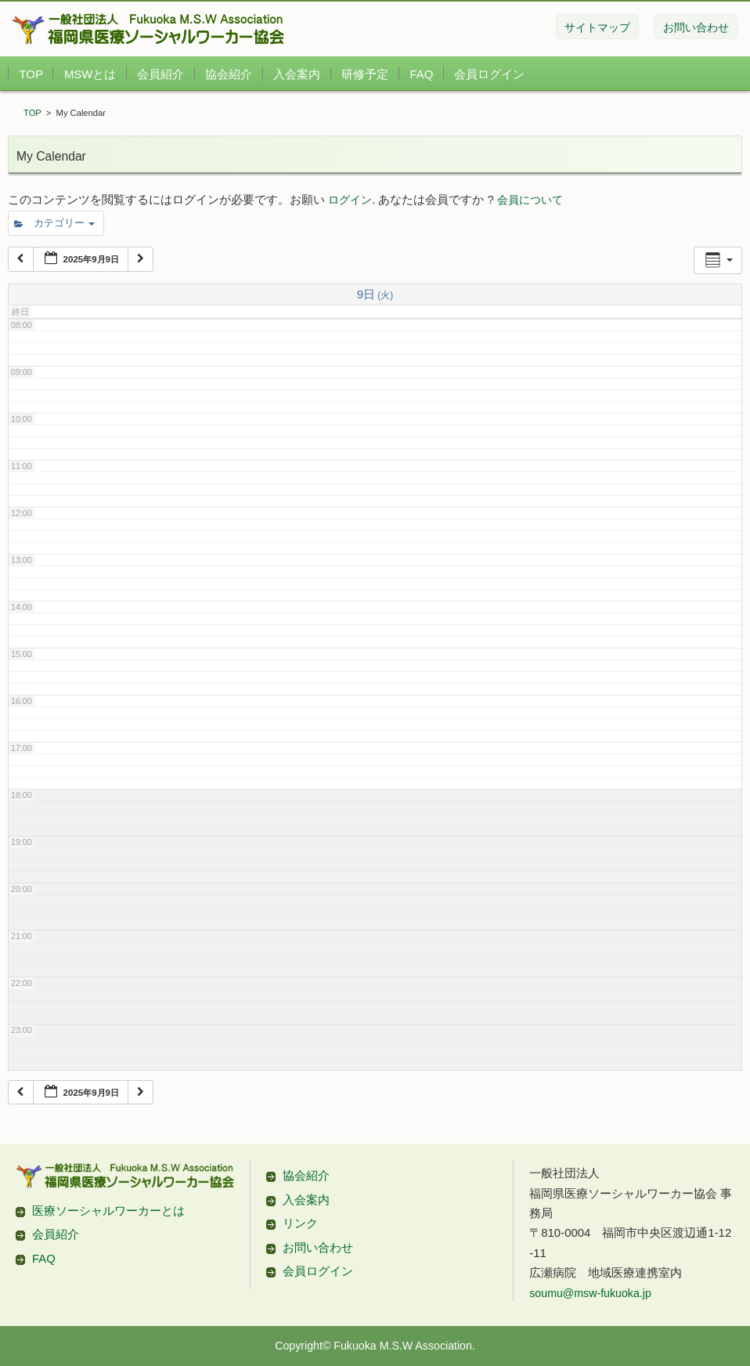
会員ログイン (489, 74)
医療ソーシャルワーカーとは (108, 1210)
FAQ (422, 74)
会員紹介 (160, 74)
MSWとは (90, 74)
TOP (30, 74)
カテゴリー (54, 223)
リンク (300, 1223)
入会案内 (296, 74)
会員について (530, 199)
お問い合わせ (318, 1247)
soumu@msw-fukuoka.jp (590, 1293)
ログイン (350, 199)
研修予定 (364, 74)
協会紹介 (228, 74)
